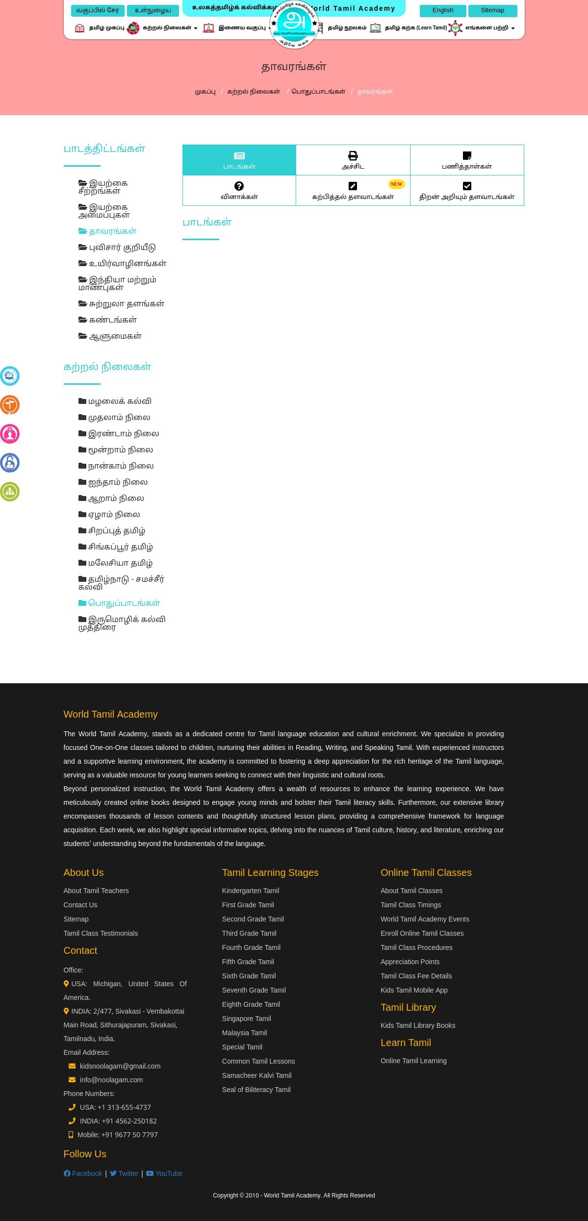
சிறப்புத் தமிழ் (112, 531)
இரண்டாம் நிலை (118, 434)
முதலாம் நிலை (114, 418)
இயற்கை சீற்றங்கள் (103, 188)
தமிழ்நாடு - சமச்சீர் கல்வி (121, 584)
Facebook (83, 1174)
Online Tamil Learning (414, 1061)
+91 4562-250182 (129, 1122)
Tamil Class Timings (411, 905)
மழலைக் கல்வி (115, 402)
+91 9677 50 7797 (130, 1135)
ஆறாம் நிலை (111, 499)
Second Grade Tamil (253, 920)
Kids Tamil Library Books (418, 1026)
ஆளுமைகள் (110, 337)
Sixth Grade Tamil (249, 976)
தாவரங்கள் (107, 232)
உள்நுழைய (153, 10)
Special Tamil (242, 1048)
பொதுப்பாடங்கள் (318, 92)
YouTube (164, 1174)
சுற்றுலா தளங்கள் (121, 304)
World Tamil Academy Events (425, 920)
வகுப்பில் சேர (98, 10)
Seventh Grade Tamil (254, 991)
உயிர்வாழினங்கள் (122, 264)
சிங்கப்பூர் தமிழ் (115, 547)
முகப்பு (205, 92)
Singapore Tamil (246, 1019)
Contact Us (81, 905)
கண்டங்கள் (107, 320)
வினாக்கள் (239, 190)
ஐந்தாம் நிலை (113, 483)
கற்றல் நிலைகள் (255, 92)
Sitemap (493, 11)
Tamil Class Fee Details (416, 976)
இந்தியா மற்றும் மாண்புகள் (117, 284)
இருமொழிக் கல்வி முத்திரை (122, 624)
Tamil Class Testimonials (101, 934)
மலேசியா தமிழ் (115, 564)
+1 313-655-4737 (124, 1108)
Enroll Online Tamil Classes (422, 934)
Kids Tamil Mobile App (414, 991)
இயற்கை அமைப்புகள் (104, 212)
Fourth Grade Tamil (251, 948)
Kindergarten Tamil (250, 891)
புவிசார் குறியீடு (117, 248)
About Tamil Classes (411, 891)
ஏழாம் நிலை (109, 515)
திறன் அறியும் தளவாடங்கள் (467, 190)
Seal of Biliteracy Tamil (256, 1090)
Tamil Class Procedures (417, 948)
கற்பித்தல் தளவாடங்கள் (353, 190)
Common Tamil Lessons (258, 1062)
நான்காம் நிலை (116, 467)
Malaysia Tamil (244, 1033)
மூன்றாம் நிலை (115, 450)
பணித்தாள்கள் (467, 160)
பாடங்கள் (239, 160)
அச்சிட (353, 160)
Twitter (124, 1174)
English (443, 11)
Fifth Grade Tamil (248, 962)
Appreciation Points (410, 962)
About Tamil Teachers (96, 891)
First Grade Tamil (248, 905)
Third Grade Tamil (249, 934)
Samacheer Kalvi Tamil (257, 1076)
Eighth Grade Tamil (251, 1005)
